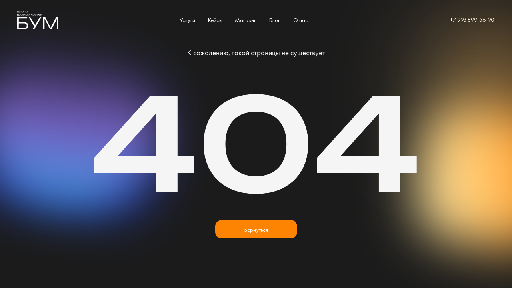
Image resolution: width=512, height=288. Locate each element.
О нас (300, 20)
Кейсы (215, 20)
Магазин (246, 20)
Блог (274, 20)
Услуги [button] (187, 20)
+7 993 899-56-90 (472, 19)
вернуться (256, 229)
